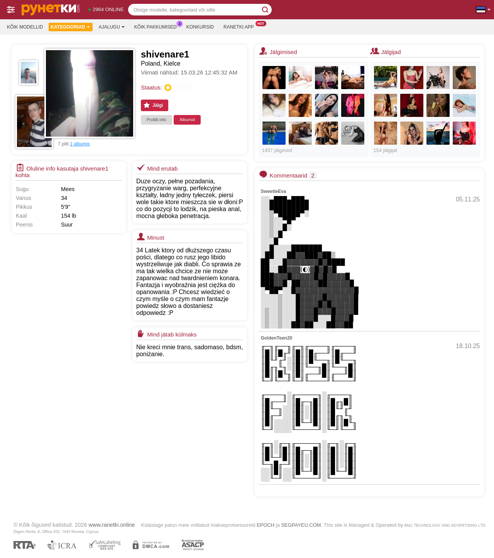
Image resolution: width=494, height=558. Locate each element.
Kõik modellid (25, 27)
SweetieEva (273, 191)
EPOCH (265, 525)
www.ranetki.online (112, 525)
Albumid (187, 119)
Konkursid (200, 27)
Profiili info (156, 119)
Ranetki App (240, 26)
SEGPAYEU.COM (301, 525)
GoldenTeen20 (276, 338)
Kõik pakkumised (157, 26)
